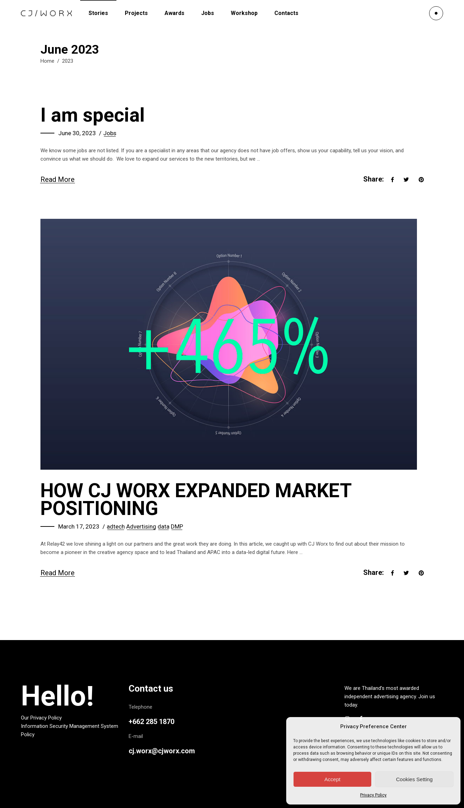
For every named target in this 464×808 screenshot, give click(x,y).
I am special (92, 115)
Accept (333, 779)
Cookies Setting (414, 779)
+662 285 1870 (151, 721)
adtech (116, 526)
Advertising (141, 526)
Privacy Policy (373, 795)
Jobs (109, 133)
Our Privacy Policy (41, 718)
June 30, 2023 (77, 133)
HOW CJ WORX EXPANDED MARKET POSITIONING (195, 499)
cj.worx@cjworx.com (162, 751)
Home (47, 61)
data (163, 526)
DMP (177, 526)
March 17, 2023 (78, 526)
